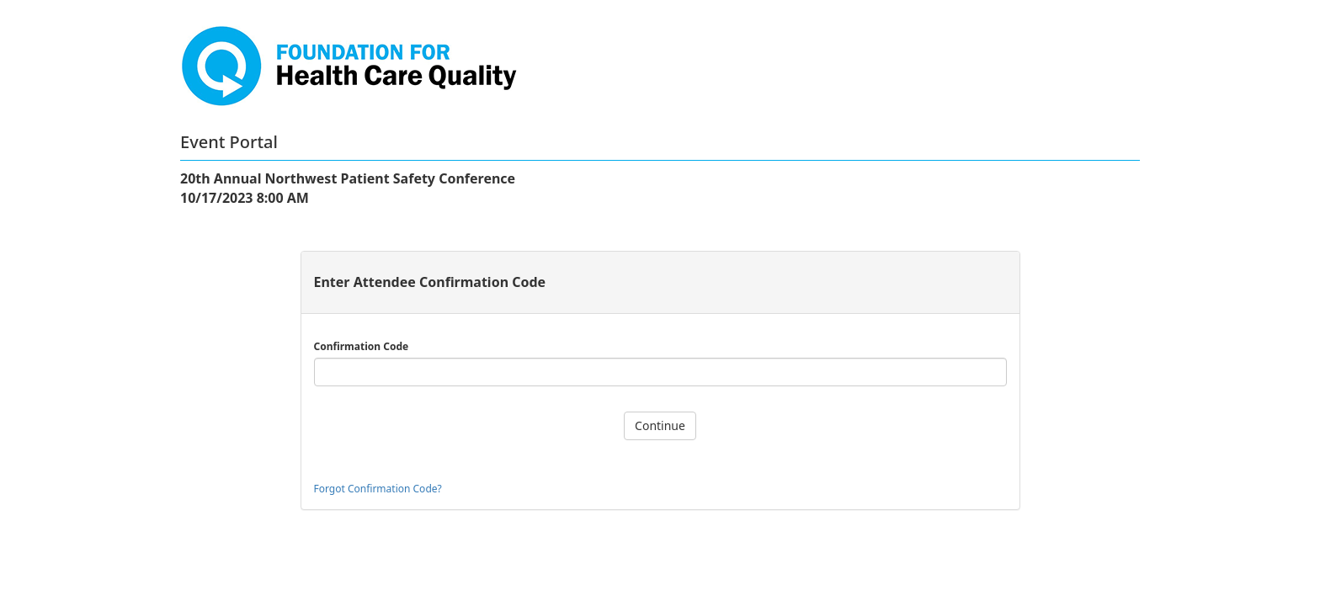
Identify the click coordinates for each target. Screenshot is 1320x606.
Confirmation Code (361, 346)
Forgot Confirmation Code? (378, 488)
